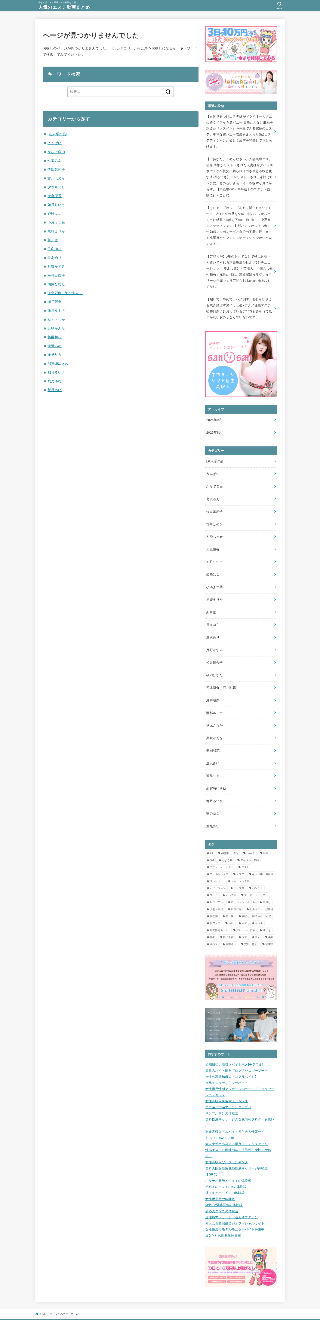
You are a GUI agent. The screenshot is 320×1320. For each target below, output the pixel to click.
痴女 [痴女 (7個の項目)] (244, 924)
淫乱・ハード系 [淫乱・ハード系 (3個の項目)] (245, 917)
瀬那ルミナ (56, 310)
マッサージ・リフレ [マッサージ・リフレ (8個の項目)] (256, 882)
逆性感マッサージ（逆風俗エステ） (231, 1199)
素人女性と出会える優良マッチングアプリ (236, 1128)
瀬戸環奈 (54, 302)
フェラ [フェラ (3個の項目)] (214, 882)
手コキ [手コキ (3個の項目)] (259, 910)
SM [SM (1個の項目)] (212, 847)
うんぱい (54, 143)
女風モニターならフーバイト (226, 1069)
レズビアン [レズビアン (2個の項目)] (216, 889)
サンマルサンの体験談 (221, 1098)
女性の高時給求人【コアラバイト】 (231, 1063)
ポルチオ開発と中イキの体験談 (228, 1163)
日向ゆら (54, 249)
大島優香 (54, 196)
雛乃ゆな (54, 381)
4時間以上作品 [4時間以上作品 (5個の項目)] (230, 840)
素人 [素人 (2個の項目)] (257, 924)
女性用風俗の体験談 (220, 1181)
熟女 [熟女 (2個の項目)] (212, 924)
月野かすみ (56, 266)
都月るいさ (56, 372)
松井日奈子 (56, 275)
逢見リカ (54, 354)
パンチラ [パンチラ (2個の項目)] (257, 875)
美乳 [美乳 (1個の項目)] (271, 924)
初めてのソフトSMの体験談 (225, 1169)
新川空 (52, 240)
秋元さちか (56, 319)
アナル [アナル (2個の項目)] (246, 854)
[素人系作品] (57, 134)
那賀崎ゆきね (57, 363)
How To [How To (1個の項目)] (250, 840)
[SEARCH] (279, 5)
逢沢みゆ (54, 346)
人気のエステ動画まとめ (65, 7)
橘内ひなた (56, 284)
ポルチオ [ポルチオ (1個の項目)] (231, 882)
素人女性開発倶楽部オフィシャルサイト (235, 1205)
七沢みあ (54, 161)
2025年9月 (214, 415)
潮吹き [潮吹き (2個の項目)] (267, 917)
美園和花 (54, 337)
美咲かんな (56, 328)
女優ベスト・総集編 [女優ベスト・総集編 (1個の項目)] (261, 896)
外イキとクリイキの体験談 (225, 1175)
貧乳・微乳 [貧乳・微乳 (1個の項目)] (251, 931)
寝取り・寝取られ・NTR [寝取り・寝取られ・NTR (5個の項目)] (256, 903)
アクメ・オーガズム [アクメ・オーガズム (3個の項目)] (222, 854)
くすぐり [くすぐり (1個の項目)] (227, 847)
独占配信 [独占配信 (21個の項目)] (228, 924)
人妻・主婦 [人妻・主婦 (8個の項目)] (216, 896)
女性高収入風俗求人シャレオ (226, 1087)
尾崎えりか (56, 231)
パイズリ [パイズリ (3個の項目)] (239, 875)
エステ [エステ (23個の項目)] (240, 861)
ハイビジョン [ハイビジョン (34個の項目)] (218, 875)
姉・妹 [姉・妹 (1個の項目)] (230, 903)
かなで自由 (56, 152)
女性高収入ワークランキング (226, 1145)
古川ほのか (56, 178)
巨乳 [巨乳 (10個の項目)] (231, 910)
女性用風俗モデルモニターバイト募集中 (235, 1210)
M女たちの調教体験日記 (223, 1216)
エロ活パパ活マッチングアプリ (228, 1092)
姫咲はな (54, 213)
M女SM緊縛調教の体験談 (223, 1187)
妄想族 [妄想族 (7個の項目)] (214, 903)
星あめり (54, 258)
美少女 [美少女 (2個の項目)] (214, 931)
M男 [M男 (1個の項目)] (265, 840)
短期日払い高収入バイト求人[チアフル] (234, 1051)
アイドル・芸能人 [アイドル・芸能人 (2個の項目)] (250, 847)
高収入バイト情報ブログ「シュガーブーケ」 (238, 1057)
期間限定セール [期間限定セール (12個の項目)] (219, 917)
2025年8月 (214, 427)
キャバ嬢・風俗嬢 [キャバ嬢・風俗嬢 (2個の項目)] (262, 861)
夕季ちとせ (56, 187)
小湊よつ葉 (56, 222)
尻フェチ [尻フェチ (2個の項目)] (215, 910)
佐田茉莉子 (56, 169)
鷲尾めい (54, 390)
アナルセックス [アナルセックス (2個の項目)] (219, 861)
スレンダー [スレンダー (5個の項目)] (216, 868)
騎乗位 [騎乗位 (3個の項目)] (269, 931)
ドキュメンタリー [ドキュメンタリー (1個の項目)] (241, 868)
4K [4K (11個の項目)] (211, 840)
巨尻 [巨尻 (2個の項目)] (244, 910)
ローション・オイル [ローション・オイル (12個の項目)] (243, 889)
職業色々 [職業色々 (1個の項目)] (231, 931)
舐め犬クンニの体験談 (221, 1193)
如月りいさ (56, 205)
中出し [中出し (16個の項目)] (267, 889)
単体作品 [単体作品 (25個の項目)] (236, 896)
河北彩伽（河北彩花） (65, 293)
